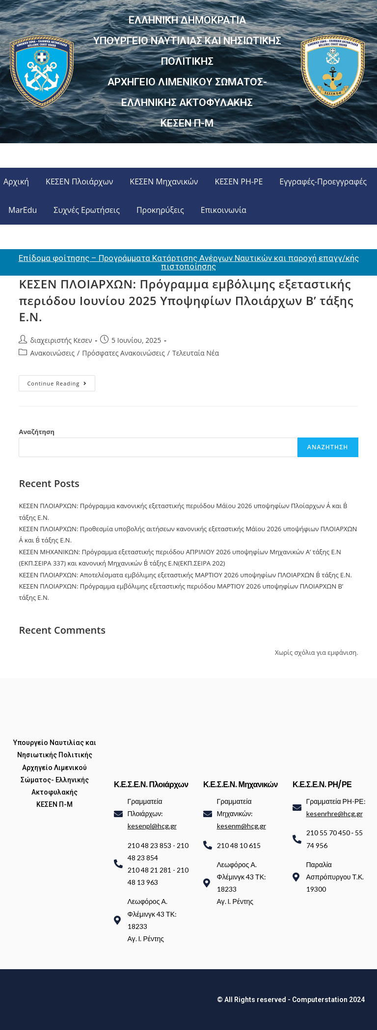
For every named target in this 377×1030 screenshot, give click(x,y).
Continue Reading (61, 381)
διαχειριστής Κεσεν (61, 340)
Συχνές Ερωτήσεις (87, 210)
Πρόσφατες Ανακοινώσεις (123, 353)
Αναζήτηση (36, 431)
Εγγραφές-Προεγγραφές (323, 181)
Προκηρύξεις (160, 210)
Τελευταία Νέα (195, 353)
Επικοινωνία (223, 210)
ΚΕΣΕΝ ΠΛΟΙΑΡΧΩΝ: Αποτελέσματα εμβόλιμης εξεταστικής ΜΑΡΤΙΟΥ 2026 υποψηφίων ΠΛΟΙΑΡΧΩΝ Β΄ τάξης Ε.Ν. (185, 574)
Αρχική (16, 181)
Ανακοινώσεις (52, 353)
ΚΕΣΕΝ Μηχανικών (164, 181)
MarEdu (22, 210)
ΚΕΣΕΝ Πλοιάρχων (79, 181)
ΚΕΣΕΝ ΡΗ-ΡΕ (239, 181)
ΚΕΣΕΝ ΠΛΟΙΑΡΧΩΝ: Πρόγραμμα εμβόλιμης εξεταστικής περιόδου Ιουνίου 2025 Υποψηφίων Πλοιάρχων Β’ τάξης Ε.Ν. (186, 300)
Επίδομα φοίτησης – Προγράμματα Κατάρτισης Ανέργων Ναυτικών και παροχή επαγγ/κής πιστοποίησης (189, 262)
